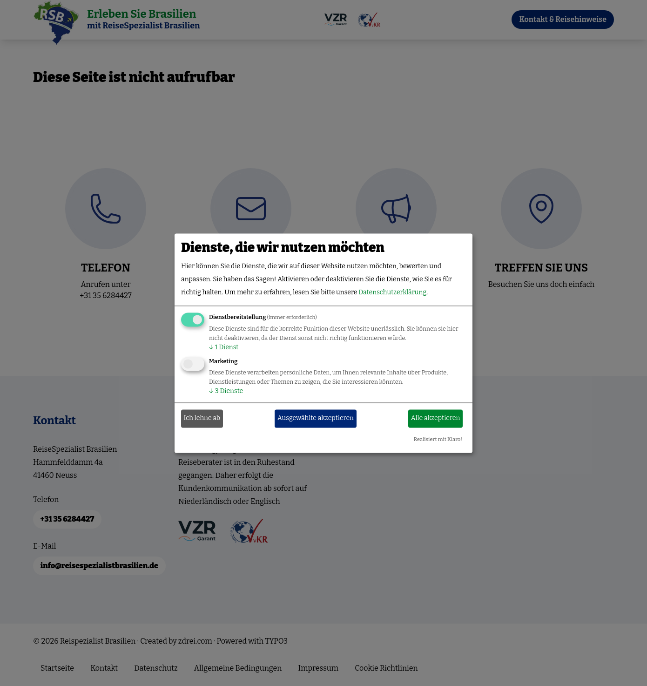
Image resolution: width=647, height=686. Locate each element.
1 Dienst (223, 347)
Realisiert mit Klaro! (438, 439)
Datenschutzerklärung (392, 292)
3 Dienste (226, 391)
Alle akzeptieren (435, 418)
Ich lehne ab (202, 418)
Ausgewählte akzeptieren (315, 418)
